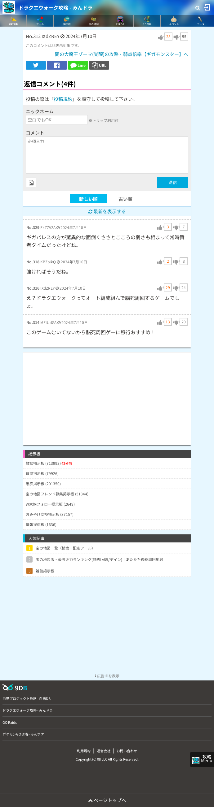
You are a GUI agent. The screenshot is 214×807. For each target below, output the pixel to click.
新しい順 (88, 199)
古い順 (125, 199)
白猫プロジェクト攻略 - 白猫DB (26, 698)
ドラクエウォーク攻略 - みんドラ (55, 7)
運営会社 (103, 750)
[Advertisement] (107, 395)
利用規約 (84, 750)
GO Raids (9, 722)
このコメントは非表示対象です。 (53, 45)
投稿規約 (63, 99)
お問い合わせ (127, 750)
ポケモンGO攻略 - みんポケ (23, 733)
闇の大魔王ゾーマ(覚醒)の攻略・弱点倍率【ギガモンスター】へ (121, 54)
